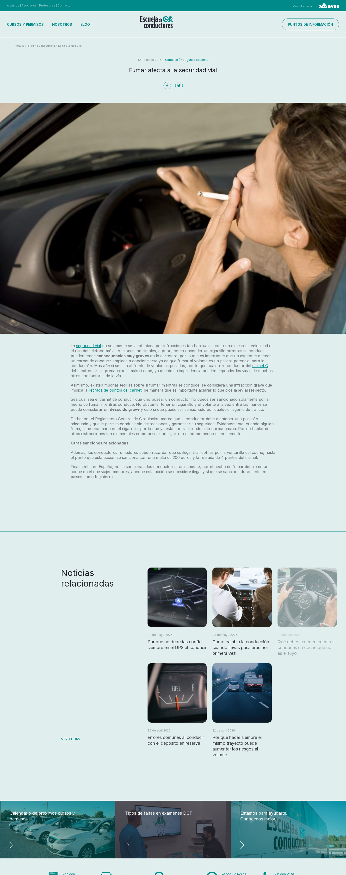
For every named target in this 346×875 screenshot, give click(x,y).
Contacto (64, 5)
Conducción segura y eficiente (187, 60)
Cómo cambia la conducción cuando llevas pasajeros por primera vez (240, 647)
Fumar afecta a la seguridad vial (59, 45)
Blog (85, 24)
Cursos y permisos (25, 24)
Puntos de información (310, 24)
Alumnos (13, 5)
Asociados (29, 5)
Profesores (47, 5)
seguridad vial (88, 345)
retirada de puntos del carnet (115, 390)
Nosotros (62, 24)
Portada (19, 45)
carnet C (260, 365)
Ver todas (70, 739)
